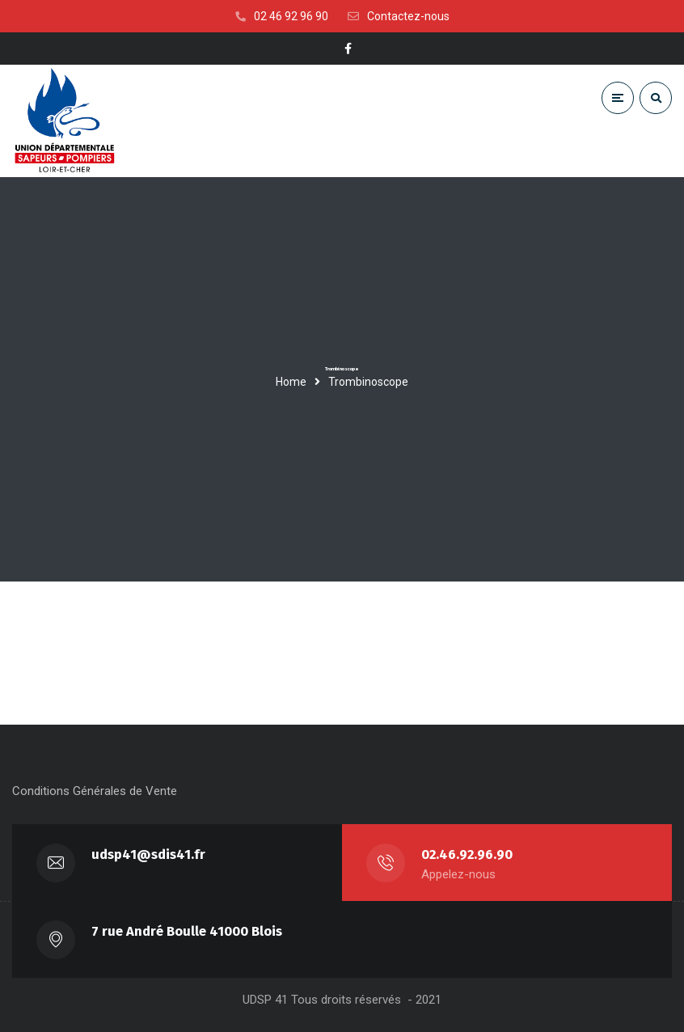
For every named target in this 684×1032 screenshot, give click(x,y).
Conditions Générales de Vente (94, 791)
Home (291, 381)
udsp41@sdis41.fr (148, 854)
